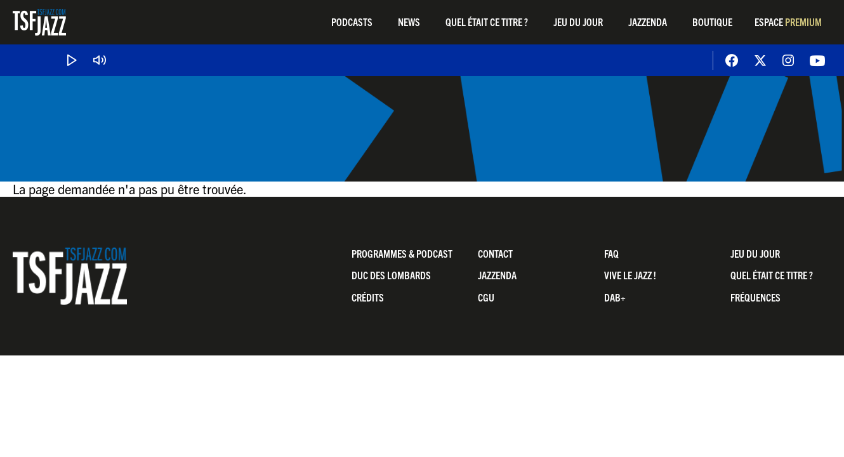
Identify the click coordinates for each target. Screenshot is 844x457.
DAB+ (615, 297)
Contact (495, 253)
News (409, 21)
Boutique (712, 21)
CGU (486, 297)
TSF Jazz (39, 22)
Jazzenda (647, 21)
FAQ (611, 253)
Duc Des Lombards (391, 274)
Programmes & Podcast (402, 253)
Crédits (368, 297)
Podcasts (352, 21)
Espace (788, 21)
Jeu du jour (578, 21)
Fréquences (755, 297)
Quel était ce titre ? (486, 21)
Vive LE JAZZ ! (630, 274)
